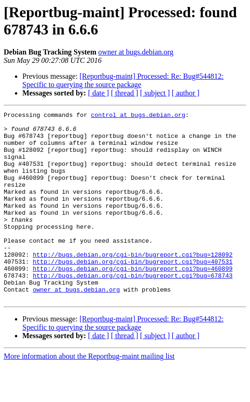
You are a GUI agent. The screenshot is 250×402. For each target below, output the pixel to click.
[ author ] (186, 93)
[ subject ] (155, 93)
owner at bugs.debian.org (135, 52)
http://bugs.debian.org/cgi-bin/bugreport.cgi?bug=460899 (132, 300)
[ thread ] (124, 93)
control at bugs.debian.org (138, 116)
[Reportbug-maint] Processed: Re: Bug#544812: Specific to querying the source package (122, 80)
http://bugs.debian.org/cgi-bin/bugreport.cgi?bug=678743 (132, 309)
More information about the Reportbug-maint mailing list (89, 394)
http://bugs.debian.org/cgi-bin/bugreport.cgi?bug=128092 (132, 283)
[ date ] (98, 93)
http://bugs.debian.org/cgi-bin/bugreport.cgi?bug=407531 (132, 292)
